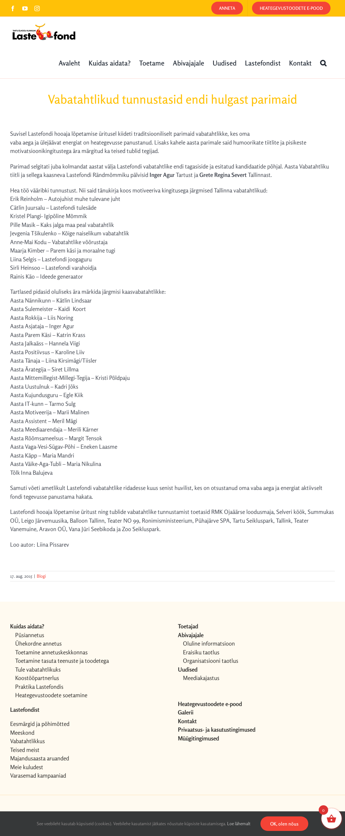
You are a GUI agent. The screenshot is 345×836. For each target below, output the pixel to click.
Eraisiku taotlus (201, 652)
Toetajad (188, 626)
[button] (323, 62)
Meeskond (22, 732)
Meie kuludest (26, 766)
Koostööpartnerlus (37, 677)
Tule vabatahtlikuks (38, 669)
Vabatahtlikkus (27, 740)
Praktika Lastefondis (39, 686)
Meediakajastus (201, 677)
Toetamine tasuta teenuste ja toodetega (62, 660)
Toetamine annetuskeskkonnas (51, 652)
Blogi (41, 576)
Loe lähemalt (238, 823)
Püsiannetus (29, 634)
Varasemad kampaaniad (38, 775)
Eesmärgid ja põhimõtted (39, 723)
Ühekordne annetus (38, 643)
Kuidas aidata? (27, 626)
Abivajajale (190, 634)
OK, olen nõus (284, 824)
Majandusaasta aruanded (39, 758)
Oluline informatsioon (209, 643)
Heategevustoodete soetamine (51, 695)
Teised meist (24, 749)
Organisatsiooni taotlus (210, 660)
